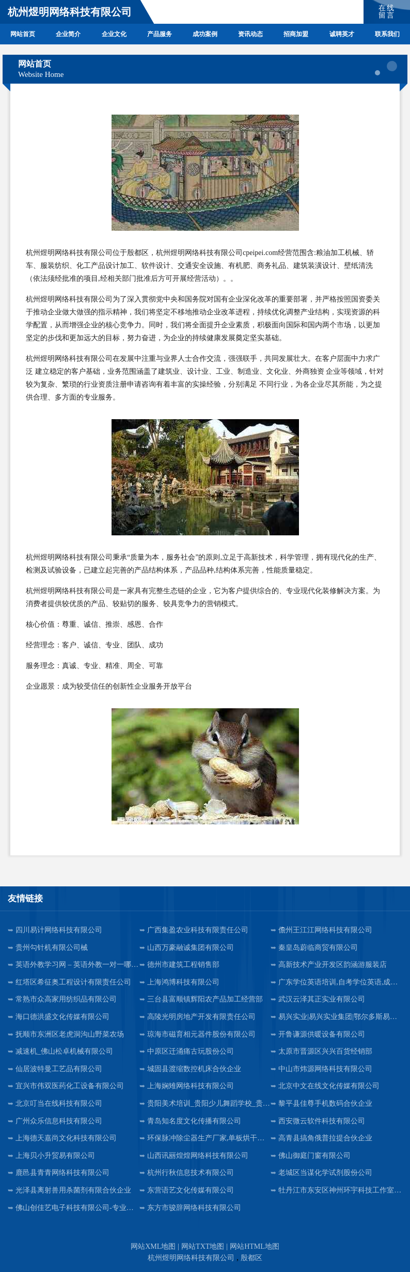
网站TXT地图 (202, 1246)
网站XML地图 (153, 1246)
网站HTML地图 (254, 1246)
